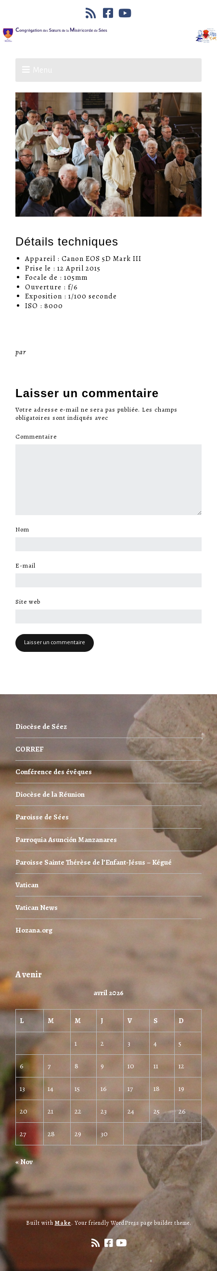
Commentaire (38, 437)
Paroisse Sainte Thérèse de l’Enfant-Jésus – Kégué (93, 862)
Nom (25, 529)
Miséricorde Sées (59, 352)
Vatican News (36, 907)
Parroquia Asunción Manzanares (66, 839)
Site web (27, 602)
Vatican (26, 885)
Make (63, 1223)
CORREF (29, 749)
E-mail (28, 566)
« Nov (24, 1162)
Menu (42, 70)
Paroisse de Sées (42, 817)
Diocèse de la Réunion (50, 794)
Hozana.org (33, 930)
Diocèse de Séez (41, 726)
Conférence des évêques (53, 772)
